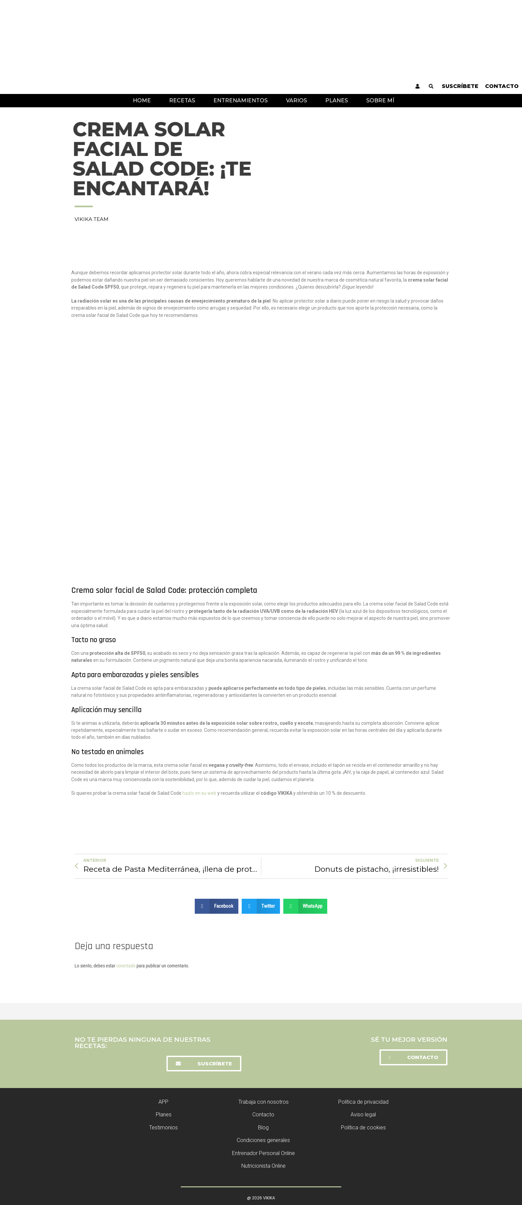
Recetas (182, 100)
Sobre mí (380, 100)
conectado (125, 965)
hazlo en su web (198, 793)
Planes (336, 100)
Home (142, 100)
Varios (296, 100)
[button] (203, 1063)
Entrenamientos (240, 100)
